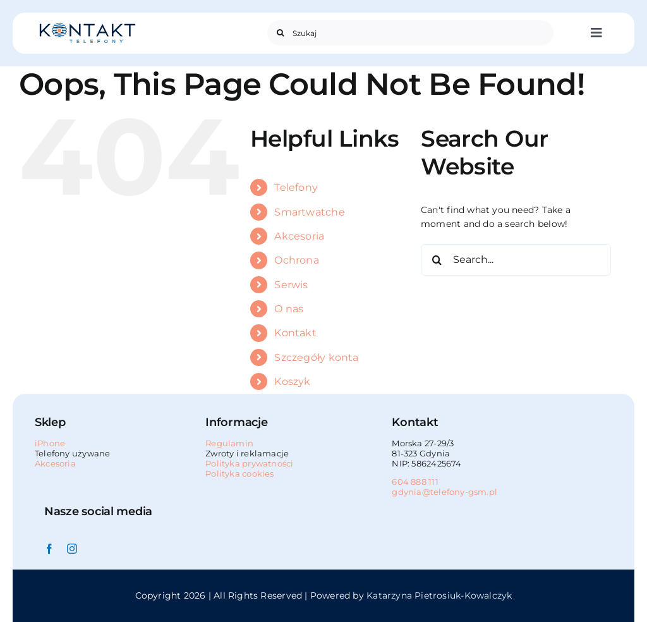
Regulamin (229, 443)
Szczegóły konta (316, 357)
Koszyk (292, 381)
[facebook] (49, 549)
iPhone (50, 443)
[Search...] (516, 260)
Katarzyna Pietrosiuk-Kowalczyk (439, 595)
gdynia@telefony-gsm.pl (444, 492)
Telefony (296, 187)
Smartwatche (309, 212)
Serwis (291, 285)
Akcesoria (299, 236)
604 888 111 (415, 482)
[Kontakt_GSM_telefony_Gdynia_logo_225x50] (87, 26)
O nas (288, 309)
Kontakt (295, 333)
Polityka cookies (239, 473)
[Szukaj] (410, 33)
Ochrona (296, 260)
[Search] (280, 33)
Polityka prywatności (249, 463)
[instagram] (72, 549)
